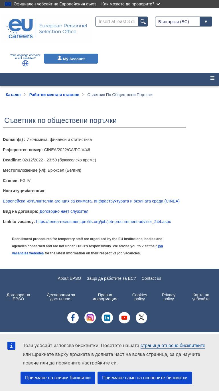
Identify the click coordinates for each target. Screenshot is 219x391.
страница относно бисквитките (173, 345)
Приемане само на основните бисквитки (144, 377)
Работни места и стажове (54, 94)
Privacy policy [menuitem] (168, 297)
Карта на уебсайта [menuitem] (201, 297)
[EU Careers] (46, 32)
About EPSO (69, 278)
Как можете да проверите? (131, 3)
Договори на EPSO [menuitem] (18, 297)
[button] (25, 63)
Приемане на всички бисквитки (58, 377)
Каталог (13, 94)
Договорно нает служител (64, 211)
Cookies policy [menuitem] (139, 297)
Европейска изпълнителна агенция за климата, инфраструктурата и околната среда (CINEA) (91, 201)
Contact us (151, 278)
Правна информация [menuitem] (105, 297)
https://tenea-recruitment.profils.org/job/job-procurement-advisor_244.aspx (103, 221)
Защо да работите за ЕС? (111, 278)
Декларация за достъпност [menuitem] (61, 297)
